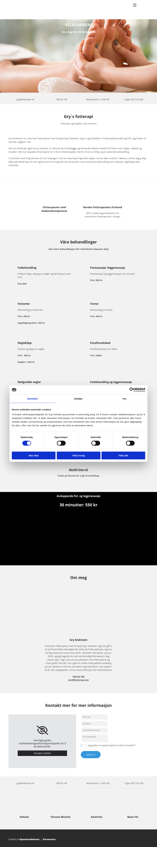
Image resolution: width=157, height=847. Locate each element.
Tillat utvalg (78, 455)
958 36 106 (61, 99)
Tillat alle (123, 455)
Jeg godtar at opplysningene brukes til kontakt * (112, 745)
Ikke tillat (33, 455)
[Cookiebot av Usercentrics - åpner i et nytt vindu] (131, 390)
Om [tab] (124, 398)
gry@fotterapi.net (25, 99)
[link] (42, 730)
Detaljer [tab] (78, 398)
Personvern (49, 839)
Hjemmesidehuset (29, 839)
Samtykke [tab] (32, 398)
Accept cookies (42, 753)
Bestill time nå (78, 469)
